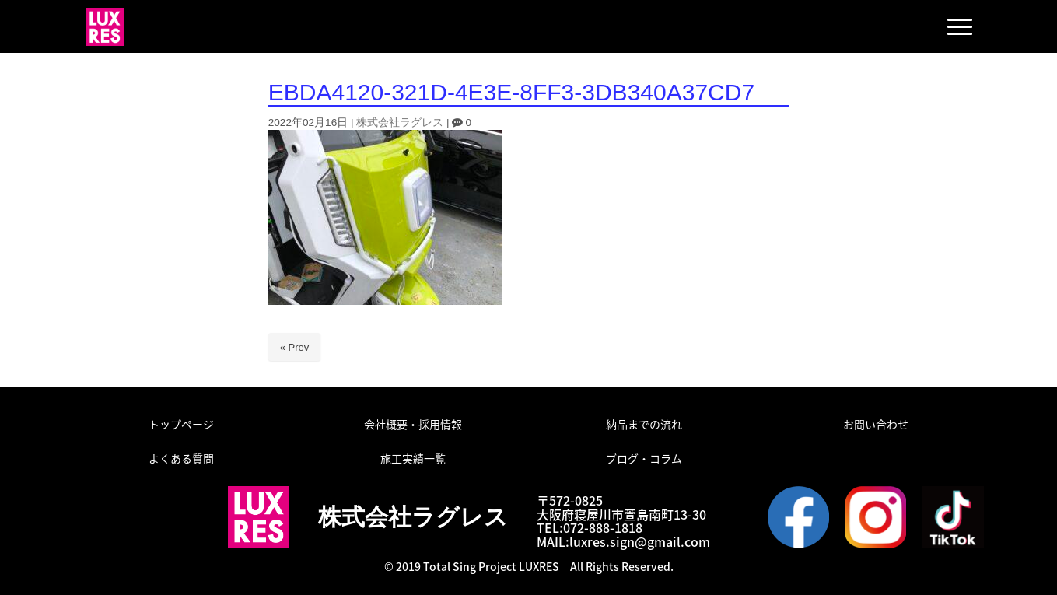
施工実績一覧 (413, 458)
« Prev (295, 347)
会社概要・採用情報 (413, 424)
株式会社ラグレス (399, 122)
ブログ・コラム (644, 458)
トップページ (181, 424)
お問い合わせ (875, 424)
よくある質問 (181, 458)
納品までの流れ (644, 424)
